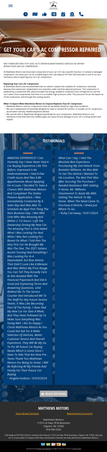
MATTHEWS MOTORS (14, 63)
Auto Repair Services (27, 413)
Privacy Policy (76, 449)
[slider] (28, 153)
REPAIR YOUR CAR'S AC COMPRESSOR (21, 66)
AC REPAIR (79, 63)
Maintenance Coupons (80, 413)
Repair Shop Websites (44, 449)
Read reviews (53, 394)
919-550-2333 (71, 74)
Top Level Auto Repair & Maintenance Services (49, 63)
